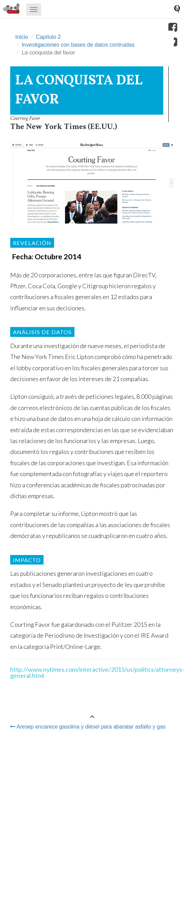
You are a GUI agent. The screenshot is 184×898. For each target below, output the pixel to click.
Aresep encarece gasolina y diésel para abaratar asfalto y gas (88, 727)
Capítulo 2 (48, 37)
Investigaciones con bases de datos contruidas (78, 45)
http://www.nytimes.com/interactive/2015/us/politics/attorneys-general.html (97, 672)
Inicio (21, 37)
